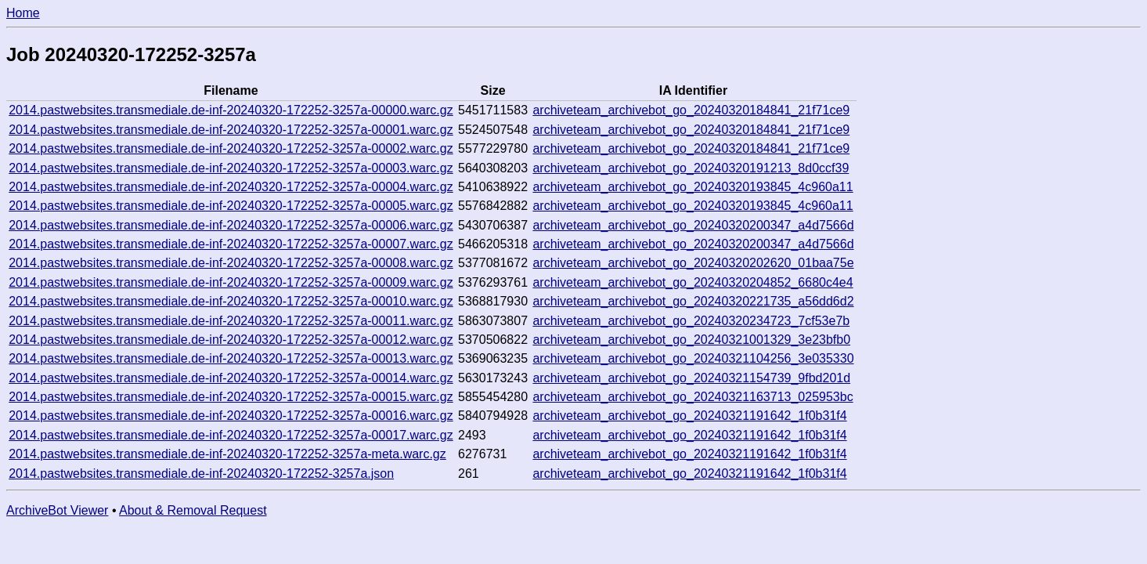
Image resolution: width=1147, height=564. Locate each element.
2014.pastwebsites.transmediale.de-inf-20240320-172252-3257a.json (201, 473)
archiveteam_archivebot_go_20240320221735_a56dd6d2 (692, 301)
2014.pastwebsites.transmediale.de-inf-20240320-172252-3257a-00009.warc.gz (231, 282)
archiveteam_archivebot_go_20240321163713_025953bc (692, 396)
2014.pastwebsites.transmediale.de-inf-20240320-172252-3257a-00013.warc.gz (231, 358)
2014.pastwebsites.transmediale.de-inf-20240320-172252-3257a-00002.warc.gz (231, 148)
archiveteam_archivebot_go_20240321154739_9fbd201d (691, 378)
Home (23, 13)
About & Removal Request (193, 510)
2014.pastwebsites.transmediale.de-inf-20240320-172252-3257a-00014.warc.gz (231, 378)
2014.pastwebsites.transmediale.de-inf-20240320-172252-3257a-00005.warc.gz (231, 205)
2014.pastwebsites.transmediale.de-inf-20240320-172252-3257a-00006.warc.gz (231, 225)
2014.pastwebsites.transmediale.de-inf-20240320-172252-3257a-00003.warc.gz (231, 168)
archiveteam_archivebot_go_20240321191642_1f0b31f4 (689, 415)
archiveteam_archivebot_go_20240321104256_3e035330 (692, 358)
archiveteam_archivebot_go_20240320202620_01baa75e (692, 262)
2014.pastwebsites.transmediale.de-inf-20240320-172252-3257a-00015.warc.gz (231, 396)
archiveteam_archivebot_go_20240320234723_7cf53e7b (690, 320)
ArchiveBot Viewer (57, 510)
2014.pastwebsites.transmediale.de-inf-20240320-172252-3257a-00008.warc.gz (231, 262)
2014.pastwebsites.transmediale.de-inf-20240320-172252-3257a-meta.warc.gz (227, 454)
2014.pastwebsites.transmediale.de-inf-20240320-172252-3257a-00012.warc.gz (231, 339)
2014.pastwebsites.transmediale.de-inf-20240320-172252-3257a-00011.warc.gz (231, 320)
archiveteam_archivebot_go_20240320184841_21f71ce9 (690, 110)
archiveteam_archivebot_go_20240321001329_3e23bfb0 (691, 339)
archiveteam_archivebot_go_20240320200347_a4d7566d (692, 225)
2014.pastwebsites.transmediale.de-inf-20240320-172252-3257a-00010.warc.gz (231, 301)
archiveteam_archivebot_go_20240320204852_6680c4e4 (692, 282)
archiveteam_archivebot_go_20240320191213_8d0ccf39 (690, 168)
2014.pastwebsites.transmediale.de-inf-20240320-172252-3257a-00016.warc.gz (231, 415)
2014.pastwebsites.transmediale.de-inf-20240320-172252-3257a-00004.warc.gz (231, 186)
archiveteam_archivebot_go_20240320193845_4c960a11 (692, 186)
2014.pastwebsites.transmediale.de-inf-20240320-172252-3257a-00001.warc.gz (231, 129)
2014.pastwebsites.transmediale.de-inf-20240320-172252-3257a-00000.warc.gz (231, 110)
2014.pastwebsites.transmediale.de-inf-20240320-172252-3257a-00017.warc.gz (231, 435)
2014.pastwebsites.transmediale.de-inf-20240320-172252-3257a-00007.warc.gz (231, 244)
